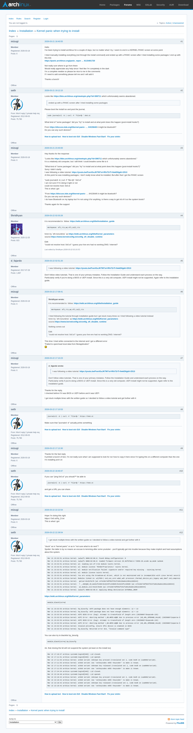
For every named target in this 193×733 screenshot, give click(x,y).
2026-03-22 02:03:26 (54, 215)
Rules (18, 18)
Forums (128, 5)
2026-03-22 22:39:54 (54, 532)
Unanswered (178, 23)
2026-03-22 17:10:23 (54, 358)
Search (27, 18)
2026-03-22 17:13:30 (54, 448)
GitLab (148, 5)
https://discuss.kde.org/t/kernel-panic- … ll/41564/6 (73, 127)
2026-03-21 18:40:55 (54, 41)
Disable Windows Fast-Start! (93, 137)
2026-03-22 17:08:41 (54, 292)
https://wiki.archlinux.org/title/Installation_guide (92, 221)
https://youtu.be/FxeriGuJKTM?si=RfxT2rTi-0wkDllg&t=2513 (99, 172)
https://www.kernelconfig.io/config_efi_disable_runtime (77, 237)
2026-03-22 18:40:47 (54, 471)
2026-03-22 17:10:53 (54, 409)
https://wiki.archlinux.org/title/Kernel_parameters (91, 234)
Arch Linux (16, 5)
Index (11, 18)
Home (102, 5)
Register (37, 18)
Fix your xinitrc (113, 137)
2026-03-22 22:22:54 (54, 510)
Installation (26, 30)
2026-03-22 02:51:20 (54, 261)
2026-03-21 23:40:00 (54, 148)
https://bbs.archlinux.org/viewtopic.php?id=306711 (77, 96)
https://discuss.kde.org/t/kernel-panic (68, 193)
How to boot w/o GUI (71, 137)
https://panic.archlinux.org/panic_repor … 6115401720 (70, 61)
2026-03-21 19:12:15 (54, 90)
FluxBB (180, 723)
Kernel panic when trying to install (58, 30)
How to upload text (53, 137)
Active (168, 23)
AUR (171, 5)
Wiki (138, 5)
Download (183, 5)
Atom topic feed (177, 719)
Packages (115, 5)
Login (46, 18)
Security (161, 5)
